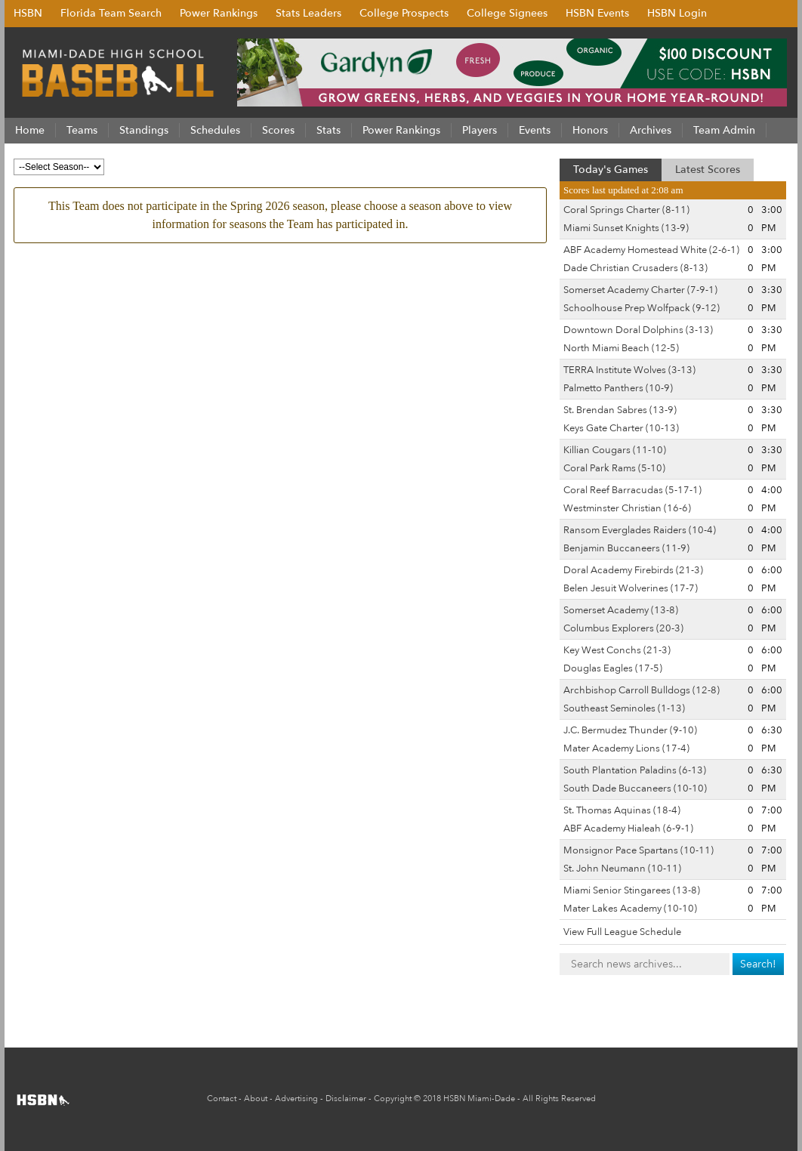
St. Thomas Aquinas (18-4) (621, 810)
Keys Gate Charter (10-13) (621, 428)
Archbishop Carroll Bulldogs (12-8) (641, 690)
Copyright (393, 1098)
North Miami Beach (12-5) (621, 348)
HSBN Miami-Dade (479, 1098)
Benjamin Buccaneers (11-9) (626, 548)
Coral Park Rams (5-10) (614, 468)
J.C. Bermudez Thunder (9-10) (630, 730)
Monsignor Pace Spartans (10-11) (638, 850)
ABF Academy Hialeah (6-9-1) (628, 828)
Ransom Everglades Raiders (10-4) (639, 530)
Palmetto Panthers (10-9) (618, 388)
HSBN (28, 13)
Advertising (296, 1098)
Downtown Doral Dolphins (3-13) (638, 330)
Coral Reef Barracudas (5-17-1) (632, 490)
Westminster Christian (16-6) (627, 508)
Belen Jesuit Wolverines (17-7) (630, 588)
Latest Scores (707, 169)
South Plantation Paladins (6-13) (634, 770)
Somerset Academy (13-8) (620, 610)
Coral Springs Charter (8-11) (626, 210)
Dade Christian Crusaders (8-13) (635, 268)
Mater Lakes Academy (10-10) (630, 908)
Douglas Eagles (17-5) (612, 668)
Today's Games (610, 169)
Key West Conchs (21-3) (617, 650)
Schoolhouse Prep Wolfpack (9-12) (641, 308)
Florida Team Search (111, 13)
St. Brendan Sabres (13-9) (620, 410)
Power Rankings (219, 13)
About (255, 1098)
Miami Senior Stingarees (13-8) (631, 890)
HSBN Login (677, 13)
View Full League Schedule (622, 932)
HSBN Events (597, 13)
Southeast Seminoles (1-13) (624, 708)
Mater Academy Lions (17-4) (626, 748)
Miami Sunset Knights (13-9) (626, 228)
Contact (221, 1098)
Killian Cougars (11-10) (614, 450)
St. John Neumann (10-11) (622, 868)
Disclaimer (345, 1098)
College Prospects (404, 13)
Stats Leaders (308, 13)
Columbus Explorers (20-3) (623, 628)
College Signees (507, 13)
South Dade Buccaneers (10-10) (635, 788)
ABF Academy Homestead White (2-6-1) (651, 250)
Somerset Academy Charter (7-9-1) (640, 290)
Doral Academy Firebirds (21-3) (633, 570)
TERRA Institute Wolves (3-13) (629, 370)
